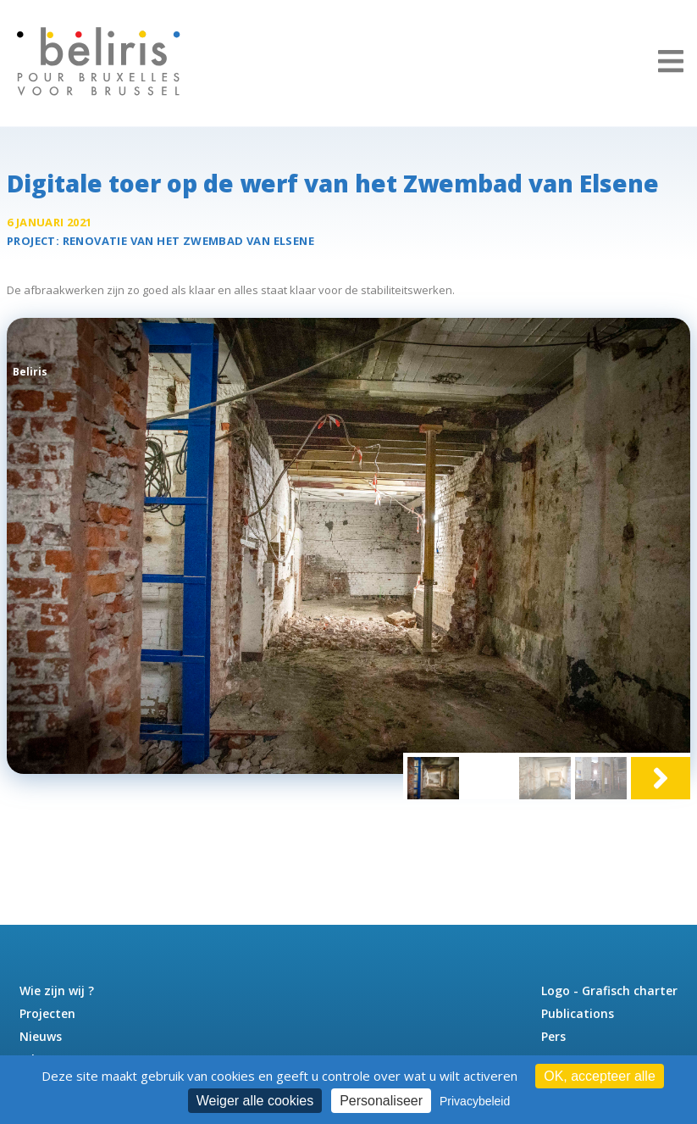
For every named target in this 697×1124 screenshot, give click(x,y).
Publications (577, 1013)
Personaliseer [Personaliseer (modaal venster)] (381, 1100)
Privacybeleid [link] (475, 1101)
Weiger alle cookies (254, 1100)
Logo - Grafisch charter (609, 990)
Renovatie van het (188, 240)
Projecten (47, 1013)
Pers (553, 1036)
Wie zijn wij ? (56, 990)
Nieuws (40, 1036)
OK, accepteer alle (600, 1076)
